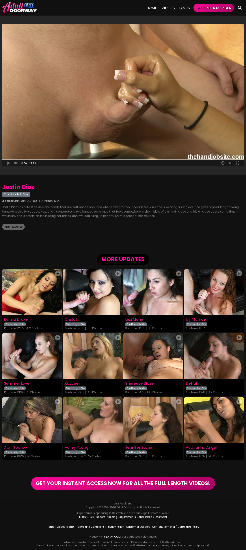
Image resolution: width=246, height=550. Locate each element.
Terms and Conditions (90, 527)
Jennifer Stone (138, 447)
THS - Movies (13, 227)
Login (184, 7)
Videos (168, 7)
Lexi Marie (134, 319)
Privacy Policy (115, 527)
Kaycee (72, 383)
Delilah (192, 383)
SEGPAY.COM (112, 536)
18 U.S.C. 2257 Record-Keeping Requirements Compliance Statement (123, 517)
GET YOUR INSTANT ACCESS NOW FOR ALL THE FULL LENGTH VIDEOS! (123, 483)
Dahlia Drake (16, 319)
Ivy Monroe (196, 319)
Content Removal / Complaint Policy (175, 527)
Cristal (71, 319)
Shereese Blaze (139, 383)
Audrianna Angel (201, 447)
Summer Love (16, 383)
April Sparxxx (15, 447)
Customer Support (138, 527)
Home (151, 7)
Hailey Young (77, 447)
